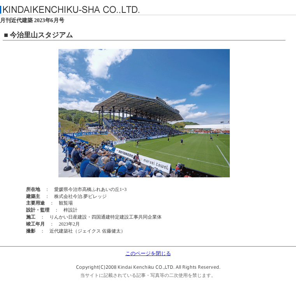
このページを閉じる (148, 253)
